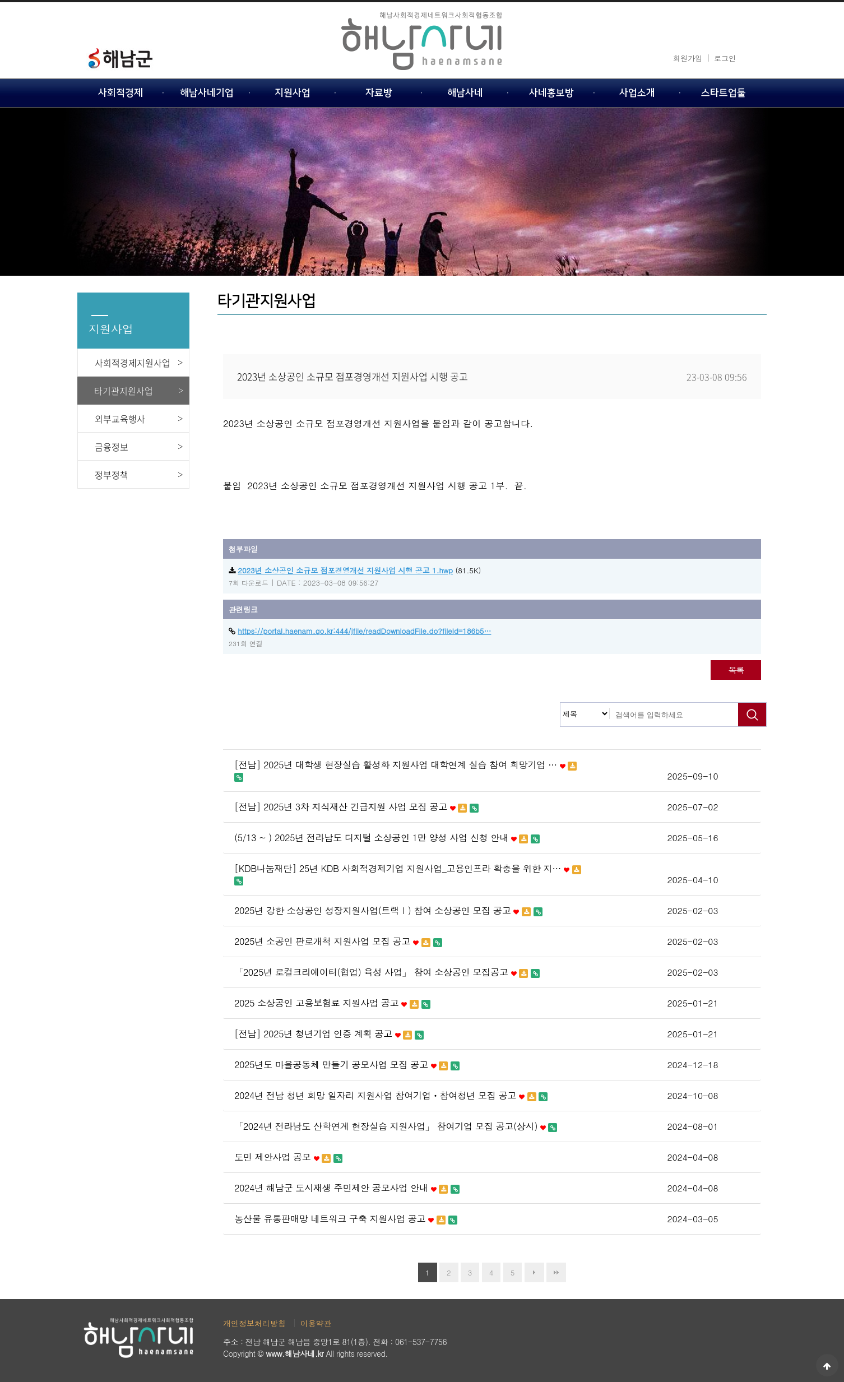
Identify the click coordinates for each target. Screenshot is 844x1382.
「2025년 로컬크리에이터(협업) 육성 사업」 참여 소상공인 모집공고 (387, 972)
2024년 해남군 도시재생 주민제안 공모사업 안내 (347, 1188)
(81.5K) (355, 570)
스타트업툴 (723, 92)
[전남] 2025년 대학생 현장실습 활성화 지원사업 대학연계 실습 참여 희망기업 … (405, 770)
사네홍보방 (551, 92)
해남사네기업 (207, 92)
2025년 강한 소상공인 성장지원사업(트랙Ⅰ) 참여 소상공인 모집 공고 (388, 910)
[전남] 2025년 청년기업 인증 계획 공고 (329, 1034)
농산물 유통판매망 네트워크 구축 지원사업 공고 (345, 1219)
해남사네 (465, 92)
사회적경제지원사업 (132, 362)
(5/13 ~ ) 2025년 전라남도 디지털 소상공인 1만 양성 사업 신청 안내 (387, 837)
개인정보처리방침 (254, 1323)
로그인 (725, 58)
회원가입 (687, 58)
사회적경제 (120, 92)
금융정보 (111, 446)
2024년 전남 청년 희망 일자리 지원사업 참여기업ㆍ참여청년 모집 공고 (391, 1095)
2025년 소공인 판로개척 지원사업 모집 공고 (338, 941)
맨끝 (556, 1272)
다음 (534, 1272)
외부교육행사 (120, 418)
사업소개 (637, 92)
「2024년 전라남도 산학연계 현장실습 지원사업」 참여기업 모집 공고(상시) (395, 1126)
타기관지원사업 (123, 390)
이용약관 (316, 1323)
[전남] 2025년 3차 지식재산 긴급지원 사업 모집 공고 (356, 807)
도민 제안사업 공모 (288, 1157)
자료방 (378, 92)
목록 (735, 670)
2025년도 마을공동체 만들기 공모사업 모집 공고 (347, 1064)
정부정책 (111, 474)
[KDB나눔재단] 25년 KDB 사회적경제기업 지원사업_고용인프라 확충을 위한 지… (407, 874)
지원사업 (292, 92)
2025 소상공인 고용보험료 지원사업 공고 (332, 1003)
